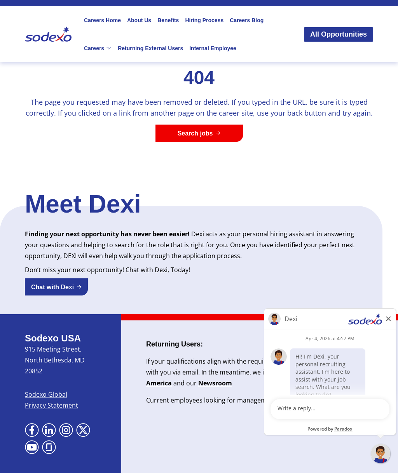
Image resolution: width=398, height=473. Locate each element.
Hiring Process (204, 20)
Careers (98, 48)
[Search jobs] (199, 133)
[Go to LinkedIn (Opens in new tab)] (49, 430)
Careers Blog (247, 20)
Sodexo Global (46, 394)
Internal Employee (212, 48)
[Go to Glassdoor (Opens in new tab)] (49, 447)
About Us (139, 20)
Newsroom (215, 383)
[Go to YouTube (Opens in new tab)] (32, 447)
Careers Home (102, 20)
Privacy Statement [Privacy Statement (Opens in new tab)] (51, 405)
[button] (56, 286)
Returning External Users (150, 48)
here (337, 400)
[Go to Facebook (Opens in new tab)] (32, 430)
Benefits (168, 20)
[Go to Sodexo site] (48, 34)
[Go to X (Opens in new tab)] (83, 430)
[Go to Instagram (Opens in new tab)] (66, 430)
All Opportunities (338, 34)
